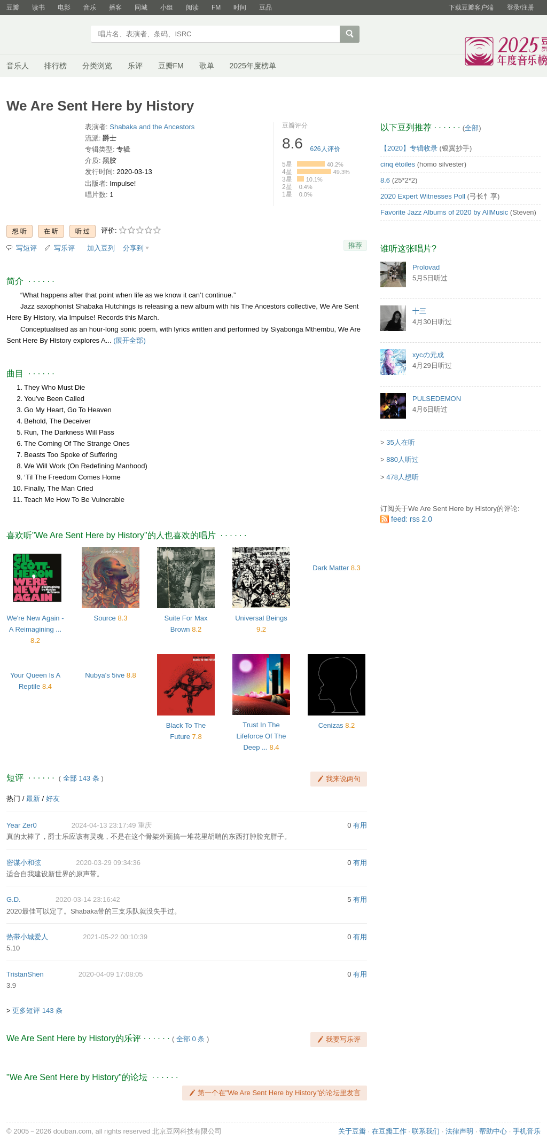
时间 (239, 7)
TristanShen (25, 974)
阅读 (192, 7)
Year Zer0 (21, 825)
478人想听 (402, 477)
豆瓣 (12, 7)
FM (216, 7)
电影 (64, 7)
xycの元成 (428, 355)
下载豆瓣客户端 (471, 7)
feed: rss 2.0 (411, 519)
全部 (472, 128)
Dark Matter (330, 568)
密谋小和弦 (23, 863)
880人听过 (402, 459)
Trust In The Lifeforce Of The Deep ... (261, 736)
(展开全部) (129, 340)
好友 (53, 799)
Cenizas (330, 725)
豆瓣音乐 (45, 35)
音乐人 (17, 65)
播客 (115, 7)
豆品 (265, 7)
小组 (166, 7)
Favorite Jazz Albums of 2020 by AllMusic (444, 212)
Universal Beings (261, 618)
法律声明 (459, 1131)
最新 (33, 799)
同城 (141, 7)
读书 (38, 7)
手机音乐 (527, 1131)
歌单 (206, 65)
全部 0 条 (190, 1039)
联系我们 (426, 1131)
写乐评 (64, 248)
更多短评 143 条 (37, 1011)
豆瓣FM (171, 65)
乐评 (135, 65)
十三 (419, 311)
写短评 (26, 248)
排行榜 (55, 65)
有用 (360, 825)
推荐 (355, 245)
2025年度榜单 (253, 65)
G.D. (13, 899)
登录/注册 (520, 7)
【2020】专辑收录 (408, 148)
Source (105, 618)
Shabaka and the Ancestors (152, 127)
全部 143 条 (81, 778)
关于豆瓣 (352, 1131)
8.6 (385, 180)
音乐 (89, 7)
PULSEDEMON (436, 399)
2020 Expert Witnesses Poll (422, 196)
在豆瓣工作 (389, 1131)
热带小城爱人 (27, 937)
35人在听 (400, 442)
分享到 (133, 248)
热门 (13, 799)
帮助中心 (493, 1131)
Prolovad (426, 267)
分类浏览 (97, 65)
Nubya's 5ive (104, 675)
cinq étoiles (397, 164)
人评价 (325, 149)
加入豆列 (101, 248)
